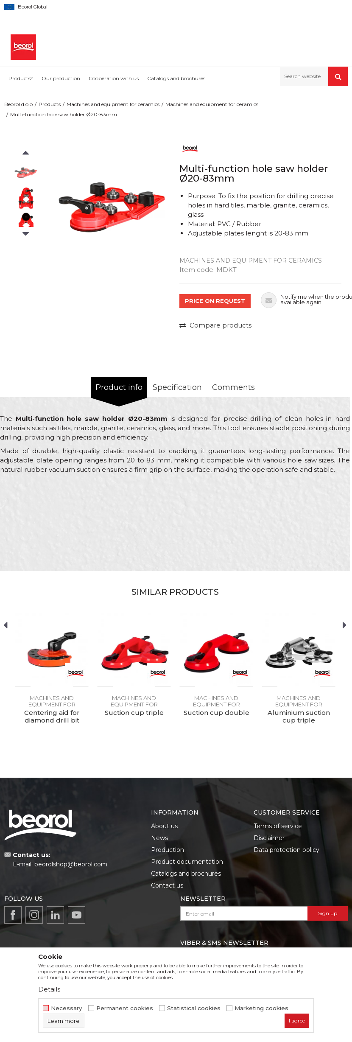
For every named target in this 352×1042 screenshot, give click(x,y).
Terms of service (278, 826)
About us (164, 826)
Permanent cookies (124, 1008)
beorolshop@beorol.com (70, 864)
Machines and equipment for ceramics (113, 104)
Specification (177, 387)
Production (167, 850)
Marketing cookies (261, 1008)
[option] (25, 172)
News (159, 838)
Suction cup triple (134, 713)
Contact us (167, 885)
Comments (233, 387)
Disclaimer (269, 838)
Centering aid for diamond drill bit (52, 716)
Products (50, 104)
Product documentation (187, 862)
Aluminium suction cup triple (299, 716)
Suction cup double (216, 713)
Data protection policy (286, 850)
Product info (118, 387)
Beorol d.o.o (18, 104)
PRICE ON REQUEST (215, 300)
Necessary (66, 1008)
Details (49, 989)
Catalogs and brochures (186, 873)
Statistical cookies (194, 1008)
